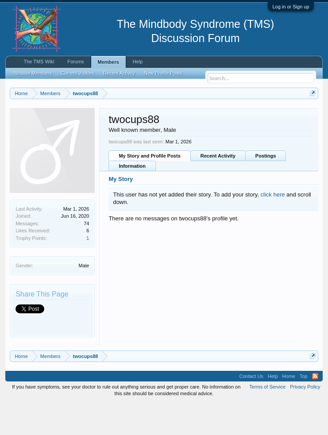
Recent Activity (218, 188)
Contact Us (251, 408)
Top (304, 408)
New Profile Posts (163, 73)
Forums (75, 61)
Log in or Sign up (290, 6)
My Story (120, 211)
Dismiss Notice (311, 114)
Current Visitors (77, 73)
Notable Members (32, 73)
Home (288, 408)
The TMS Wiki (38, 61)
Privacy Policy (305, 419)
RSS (315, 408)
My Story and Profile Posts (149, 188)
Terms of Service (267, 419)
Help (138, 61)
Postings (265, 188)
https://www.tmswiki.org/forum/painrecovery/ (137, 124)
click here (273, 226)
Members (108, 62)
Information (132, 198)
